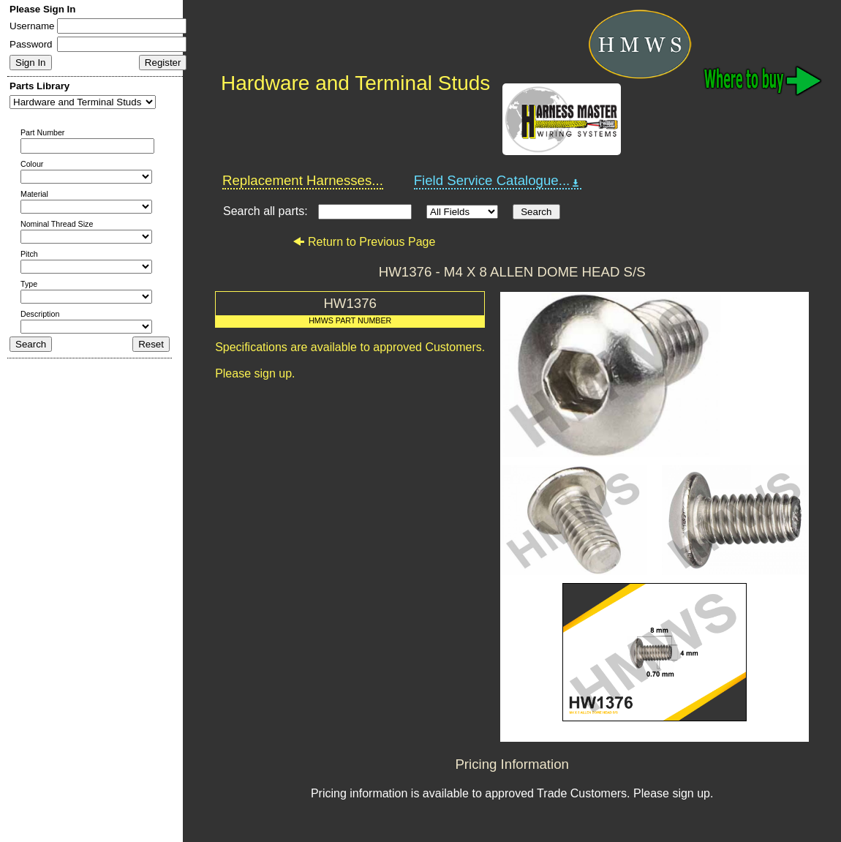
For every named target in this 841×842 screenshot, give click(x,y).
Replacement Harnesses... (302, 180)
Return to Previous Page (364, 242)
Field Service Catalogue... (498, 181)
